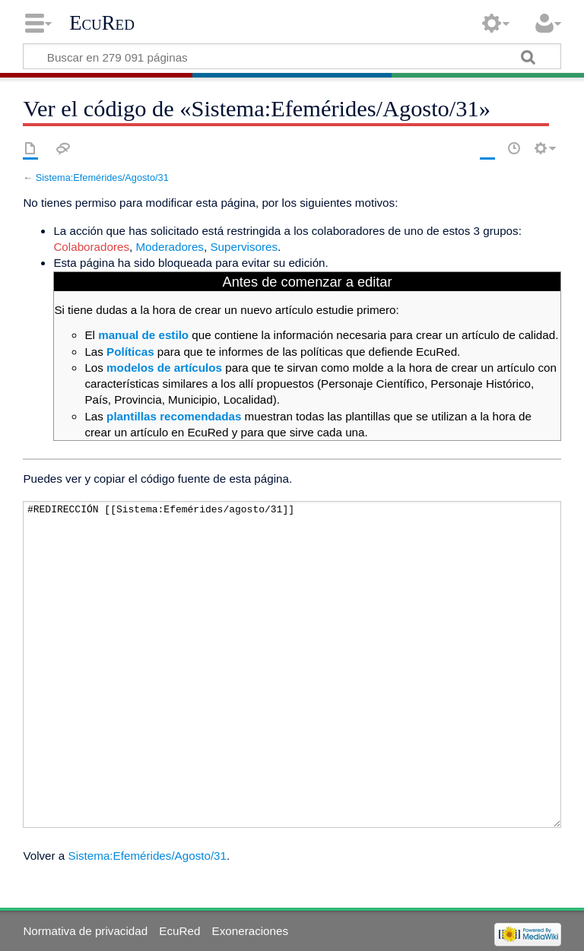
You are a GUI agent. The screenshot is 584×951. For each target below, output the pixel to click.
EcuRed (102, 22)
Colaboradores (91, 246)
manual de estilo (143, 334)
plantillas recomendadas (173, 416)
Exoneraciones (250, 930)
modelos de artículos (164, 367)
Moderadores (169, 246)
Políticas (130, 351)
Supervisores (244, 246)
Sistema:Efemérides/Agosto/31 (102, 177)
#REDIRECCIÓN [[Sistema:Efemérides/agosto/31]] (291, 665)
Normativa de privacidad (85, 930)
